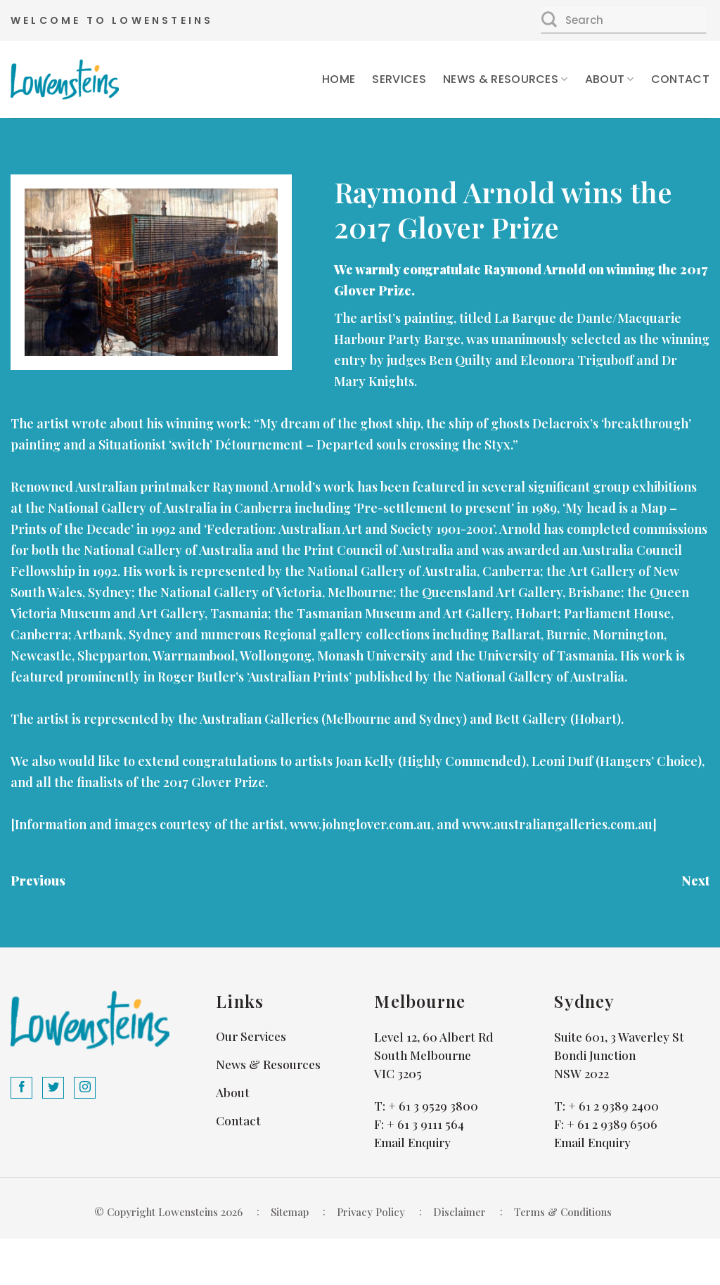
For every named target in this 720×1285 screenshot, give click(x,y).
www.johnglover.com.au (360, 824)
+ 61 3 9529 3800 (433, 1105)
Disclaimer (459, 1212)
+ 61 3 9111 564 (425, 1124)
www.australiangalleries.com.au (557, 824)
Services (399, 79)
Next (695, 880)
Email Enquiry (412, 1142)
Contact (680, 79)
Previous (38, 880)
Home (338, 79)
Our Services (251, 1036)
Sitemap (290, 1212)
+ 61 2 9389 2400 (613, 1105)
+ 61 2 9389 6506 (612, 1124)
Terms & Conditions (563, 1212)
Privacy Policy (371, 1212)
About (609, 79)
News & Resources (505, 79)
